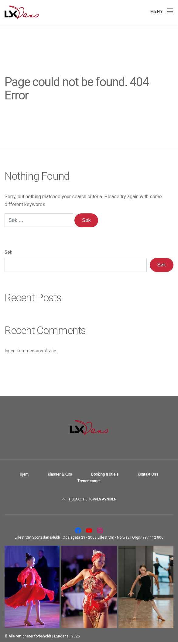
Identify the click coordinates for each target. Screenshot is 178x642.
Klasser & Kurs (60, 474)
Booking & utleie (104, 474)
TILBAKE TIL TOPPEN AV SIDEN (89, 499)
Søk (8, 252)
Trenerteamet (89, 481)
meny (161, 10)
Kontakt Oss (148, 474)
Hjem (24, 474)
